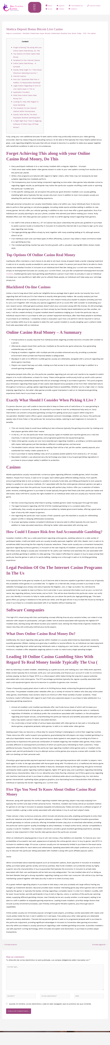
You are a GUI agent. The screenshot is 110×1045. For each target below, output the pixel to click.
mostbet (9, 283)
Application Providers (22, 102)
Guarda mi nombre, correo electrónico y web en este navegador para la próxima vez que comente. (50, 1017)
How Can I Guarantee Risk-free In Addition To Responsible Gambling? (27, 89)
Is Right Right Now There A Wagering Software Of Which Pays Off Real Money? (27, 133)
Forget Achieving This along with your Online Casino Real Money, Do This (27, 50)
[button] (36, 7)
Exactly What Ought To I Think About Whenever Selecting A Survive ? (25, 76)
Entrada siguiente (99, 954)
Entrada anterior (10, 954)
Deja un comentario (14, 33)
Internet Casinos (20, 83)
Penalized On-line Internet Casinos (27, 63)
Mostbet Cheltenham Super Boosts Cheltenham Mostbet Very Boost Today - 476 (57, 33)
